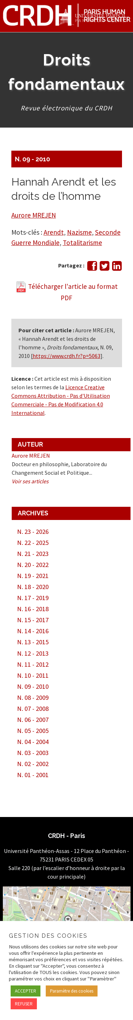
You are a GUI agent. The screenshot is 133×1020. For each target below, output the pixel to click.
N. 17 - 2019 (33, 598)
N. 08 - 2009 (33, 697)
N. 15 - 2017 (33, 620)
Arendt (54, 232)
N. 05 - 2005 (33, 731)
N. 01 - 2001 (33, 775)
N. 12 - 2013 (33, 653)
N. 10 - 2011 (33, 675)
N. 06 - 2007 (33, 719)
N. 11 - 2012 (33, 664)
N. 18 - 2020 (33, 587)
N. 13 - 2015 (33, 642)
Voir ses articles (30, 481)
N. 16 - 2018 (33, 609)
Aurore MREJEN (33, 215)
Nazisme (79, 232)
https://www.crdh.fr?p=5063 (66, 355)
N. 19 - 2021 (33, 576)
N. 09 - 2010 (32, 159)
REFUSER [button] (24, 1004)
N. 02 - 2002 (33, 764)
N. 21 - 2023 (33, 554)
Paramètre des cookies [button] (71, 991)
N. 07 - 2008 (33, 708)
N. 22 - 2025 (33, 542)
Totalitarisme (82, 242)
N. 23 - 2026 (33, 531)
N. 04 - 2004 (33, 742)
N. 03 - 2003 (33, 753)
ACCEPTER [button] (25, 991)
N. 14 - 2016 (33, 631)
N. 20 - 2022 (33, 565)
